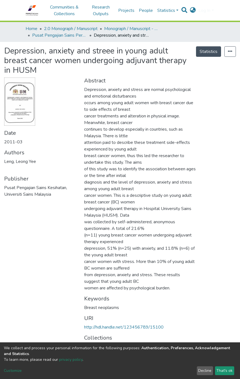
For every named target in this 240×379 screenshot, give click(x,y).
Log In (204, 10)
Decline (204, 370)
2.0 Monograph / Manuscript (71, 29)
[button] (193, 10)
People (146, 10)
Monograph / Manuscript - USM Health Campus (131, 29)
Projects (126, 10)
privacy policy (70, 359)
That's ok (224, 370)
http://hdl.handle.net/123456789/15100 (124, 327)
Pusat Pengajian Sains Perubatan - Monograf (59, 35)
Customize (13, 370)
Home (31, 29)
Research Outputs (101, 10)
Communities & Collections (64, 10)
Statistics (208, 52)
